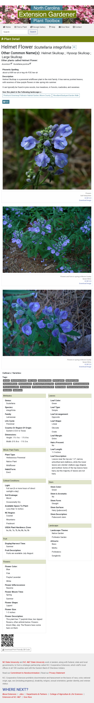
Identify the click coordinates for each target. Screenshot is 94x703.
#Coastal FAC (25, 387)
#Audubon (7, 390)
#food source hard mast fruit (77, 387)
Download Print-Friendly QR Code (16, 650)
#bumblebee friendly (18, 380)
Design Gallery (38, 27)
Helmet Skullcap (52, 53)
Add (5, 102)
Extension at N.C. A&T (11, 697)
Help (52, 27)
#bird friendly (60, 387)
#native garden (58, 380)
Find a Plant (20, 27)
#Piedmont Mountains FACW (43, 387)
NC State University (10, 662)
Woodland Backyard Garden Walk (66, 95)
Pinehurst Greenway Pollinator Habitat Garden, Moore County (27, 95)
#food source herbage (63, 384)
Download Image (85, 200)
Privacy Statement (57, 673)
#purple (6, 380)
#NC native (32, 380)
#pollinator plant (72, 380)
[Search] (15, 32)
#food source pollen (11, 387)
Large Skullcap (12, 57)
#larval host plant (25, 384)
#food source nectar (81, 384)
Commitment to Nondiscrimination (25, 673)
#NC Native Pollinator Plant (43, 384)
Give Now (64, 27)
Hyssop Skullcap (78, 53)
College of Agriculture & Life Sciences (66, 694)
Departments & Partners (36, 694)
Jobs (21, 694)
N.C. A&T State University (34, 662)
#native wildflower (10, 384)
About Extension (9, 694)
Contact (77, 27)
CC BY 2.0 (88, 198)
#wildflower (17, 390)
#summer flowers (44, 380)
